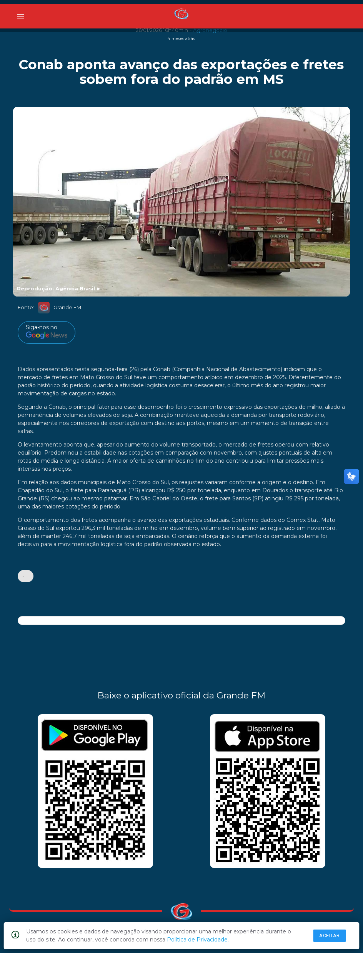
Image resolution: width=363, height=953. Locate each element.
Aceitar (329, 935)
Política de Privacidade (197, 939)
